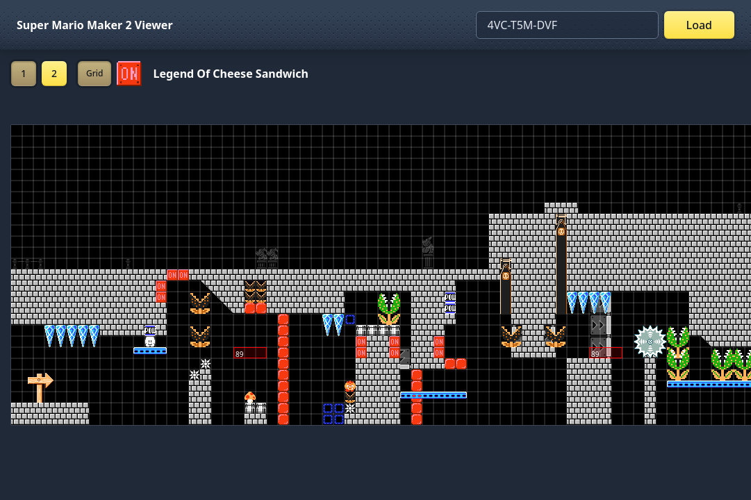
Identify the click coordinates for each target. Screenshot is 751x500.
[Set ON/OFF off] (129, 73)
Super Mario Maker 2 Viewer (95, 25)
